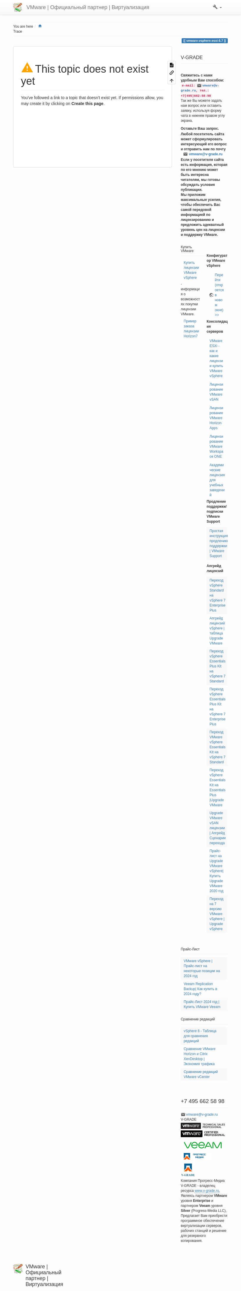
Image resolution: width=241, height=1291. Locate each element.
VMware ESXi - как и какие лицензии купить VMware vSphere (216, 358)
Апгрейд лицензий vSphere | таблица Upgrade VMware (217, 630)
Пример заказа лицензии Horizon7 (191, 328)
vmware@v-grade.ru (205, 154)
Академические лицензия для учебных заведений (217, 480)
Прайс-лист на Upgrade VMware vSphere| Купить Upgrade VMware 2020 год (216, 871)
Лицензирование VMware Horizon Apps (216, 418)
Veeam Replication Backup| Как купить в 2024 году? (200, 989)
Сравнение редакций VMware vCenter (201, 1074)
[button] (217, 7)
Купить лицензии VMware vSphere (191, 270)
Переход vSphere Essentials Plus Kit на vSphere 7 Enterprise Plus (217, 706)
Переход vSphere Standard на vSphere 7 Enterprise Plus (217, 595)
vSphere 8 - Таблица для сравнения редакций (200, 1036)
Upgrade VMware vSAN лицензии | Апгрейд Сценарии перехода (218, 828)
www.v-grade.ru (207, 1191)
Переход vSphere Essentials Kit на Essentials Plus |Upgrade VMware (217, 787)
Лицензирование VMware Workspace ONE (216, 446)
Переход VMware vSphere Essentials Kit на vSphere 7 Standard (217, 747)
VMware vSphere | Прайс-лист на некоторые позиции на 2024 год (202, 968)
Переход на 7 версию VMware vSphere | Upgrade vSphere (217, 914)
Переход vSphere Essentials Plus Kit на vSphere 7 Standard (217, 666)
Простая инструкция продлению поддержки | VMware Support (219, 543)
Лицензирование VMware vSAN (216, 392)
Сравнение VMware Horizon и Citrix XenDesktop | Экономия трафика (199, 1056)
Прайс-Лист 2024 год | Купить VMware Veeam (202, 1004)
